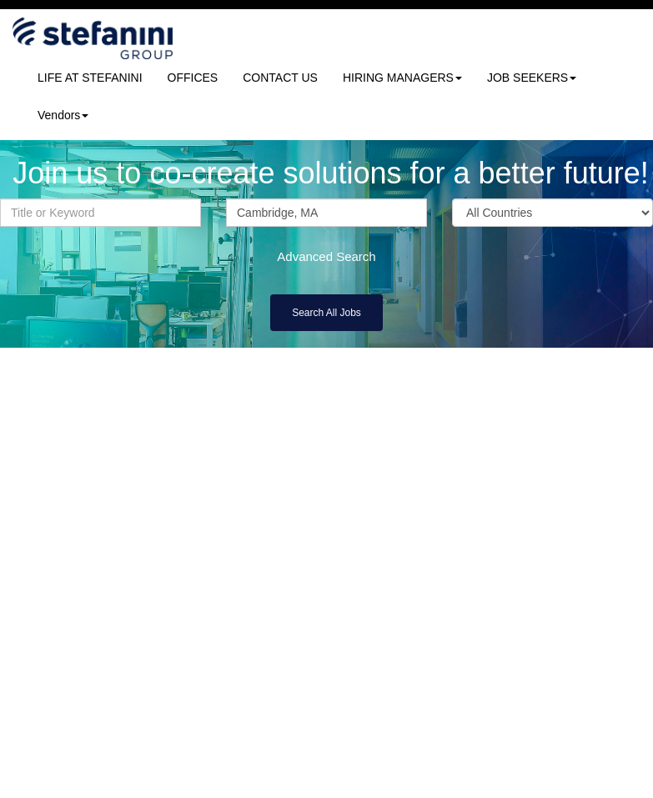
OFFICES (193, 77)
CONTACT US (280, 77)
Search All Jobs (326, 313)
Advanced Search (326, 256)
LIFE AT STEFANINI (90, 77)
